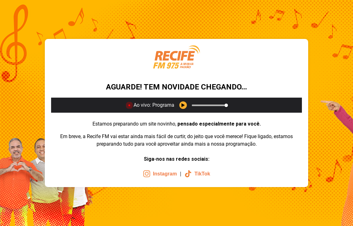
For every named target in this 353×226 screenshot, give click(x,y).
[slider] (208, 105)
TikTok (197, 174)
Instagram (160, 174)
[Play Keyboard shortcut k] (183, 105)
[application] (176, 105)
